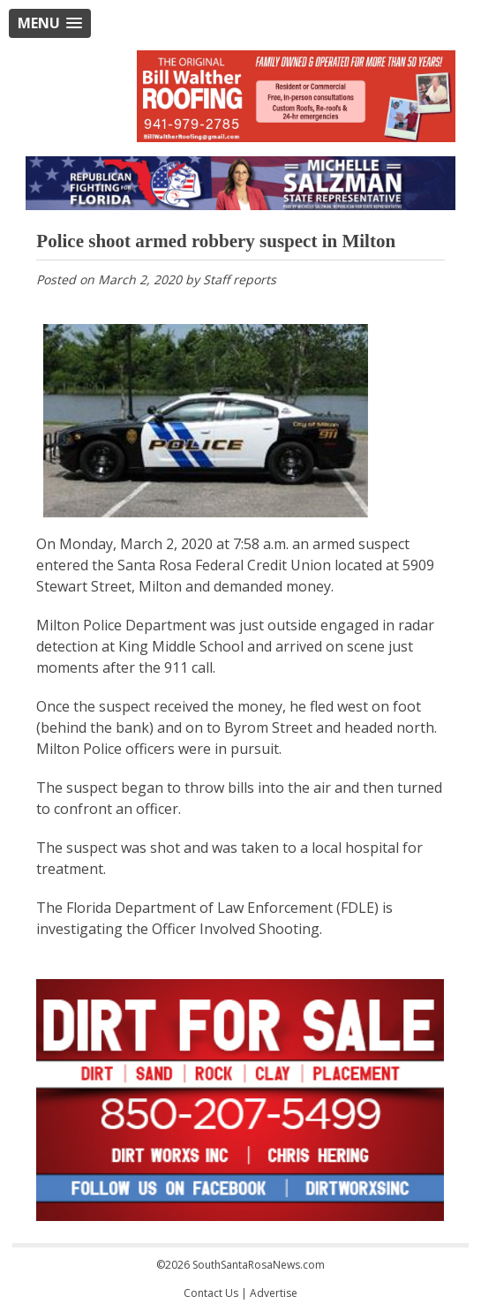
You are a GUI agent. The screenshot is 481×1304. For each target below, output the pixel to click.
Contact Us (211, 1292)
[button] (50, 23)
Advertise (273, 1292)
